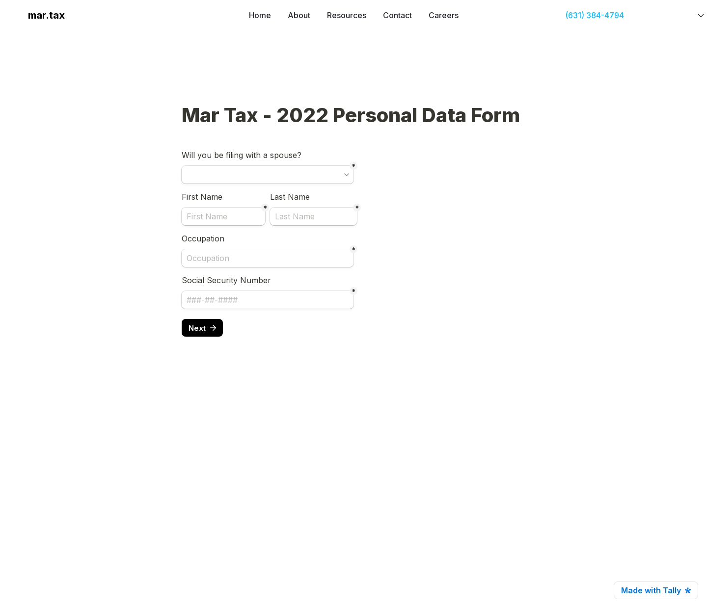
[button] (16, 15)
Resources (346, 15)
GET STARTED (662, 15)
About (299, 15)
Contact (397, 15)
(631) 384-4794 (594, 15)
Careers (444, 15)
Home (260, 15)
